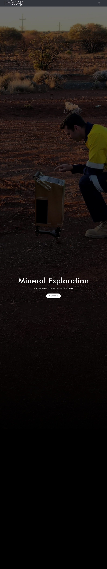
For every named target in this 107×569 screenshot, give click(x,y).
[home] (14, 3)
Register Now (53, 296)
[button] (99, 3)
